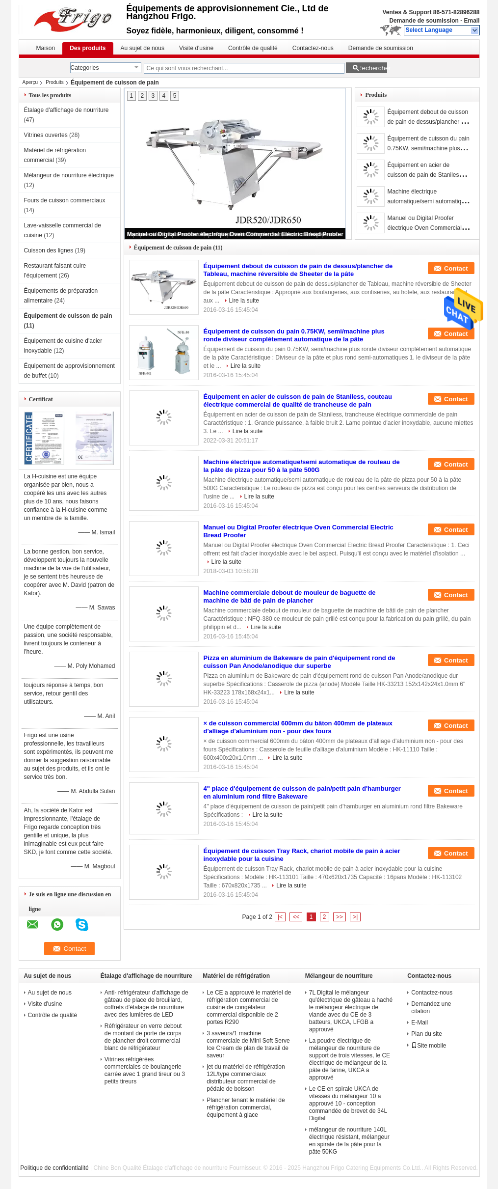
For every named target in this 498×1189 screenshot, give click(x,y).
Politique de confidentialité (54, 1167)
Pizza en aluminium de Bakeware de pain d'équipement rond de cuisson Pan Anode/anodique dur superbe (299, 661)
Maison (45, 48)
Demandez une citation (431, 1007)
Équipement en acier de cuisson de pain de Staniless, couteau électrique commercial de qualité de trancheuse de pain (298, 400)
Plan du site (426, 1033)
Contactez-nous (313, 48)
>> (339, 916)
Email (471, 20)
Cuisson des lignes (49, 250)
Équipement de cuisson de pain (68, 315)
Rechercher (372, 68)
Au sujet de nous (142, 48)
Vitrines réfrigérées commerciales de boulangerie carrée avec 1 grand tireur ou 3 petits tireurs (145, 1070)
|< (280, 916)
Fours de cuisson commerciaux (64, 200)
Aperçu (30, 82)
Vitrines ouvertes (46, 135)
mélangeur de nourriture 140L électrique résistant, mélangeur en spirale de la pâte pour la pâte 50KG (349, 1140)
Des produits (87, 48)
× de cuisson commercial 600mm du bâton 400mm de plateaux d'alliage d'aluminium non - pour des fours (298, 727)
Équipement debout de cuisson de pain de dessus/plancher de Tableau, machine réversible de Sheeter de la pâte (298, 269)
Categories (85, 67)
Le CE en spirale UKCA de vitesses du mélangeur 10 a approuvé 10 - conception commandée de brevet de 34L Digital (348, 1103)
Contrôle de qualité (253, 48)
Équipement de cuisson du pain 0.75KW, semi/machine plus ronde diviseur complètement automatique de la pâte (294, 335)
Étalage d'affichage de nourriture (66, 110)
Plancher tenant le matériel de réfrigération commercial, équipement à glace (246, 1107)
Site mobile (428, 1045)
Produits (55, 82)
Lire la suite (244, 300)
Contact (456, 268)
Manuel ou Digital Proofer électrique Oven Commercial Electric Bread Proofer (235, 234)
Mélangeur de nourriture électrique (69, 175)
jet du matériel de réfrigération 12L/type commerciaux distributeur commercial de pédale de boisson (246, 1077)
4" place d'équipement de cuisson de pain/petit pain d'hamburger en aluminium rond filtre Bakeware (302, 792)
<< (295, 916)
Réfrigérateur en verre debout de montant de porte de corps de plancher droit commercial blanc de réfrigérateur (143, 1037)
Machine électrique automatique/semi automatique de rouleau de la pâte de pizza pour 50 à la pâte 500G (302, 465)
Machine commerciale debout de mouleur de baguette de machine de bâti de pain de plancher (290, 596)
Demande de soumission (423, 20)
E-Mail (419, 1022)
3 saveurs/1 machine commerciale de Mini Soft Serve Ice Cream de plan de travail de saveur (248, 1044)
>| (355, 916)
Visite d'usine (196, 48)
